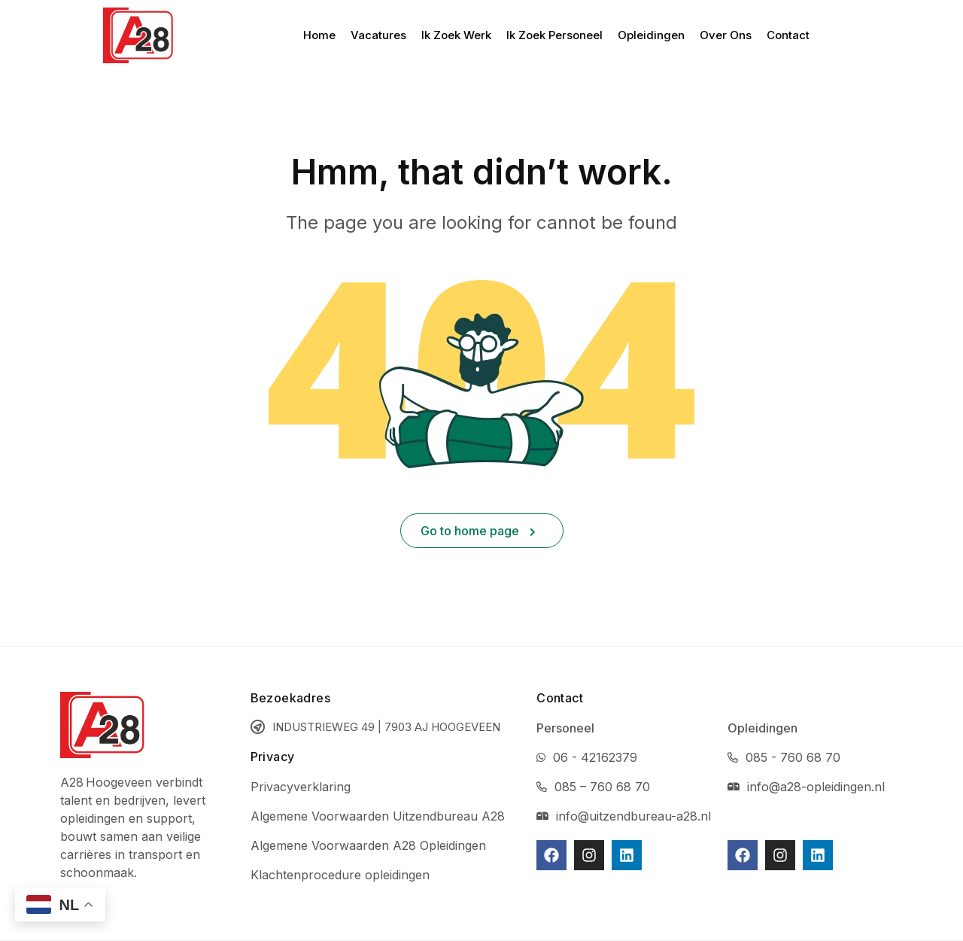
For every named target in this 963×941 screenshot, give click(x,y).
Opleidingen (651, 35)
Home (319, 35)
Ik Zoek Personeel (554, 35)
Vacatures (378, 35)
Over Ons (726, 35)
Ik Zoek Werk (456, 35)
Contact (788, 35)
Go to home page (478, 530)
